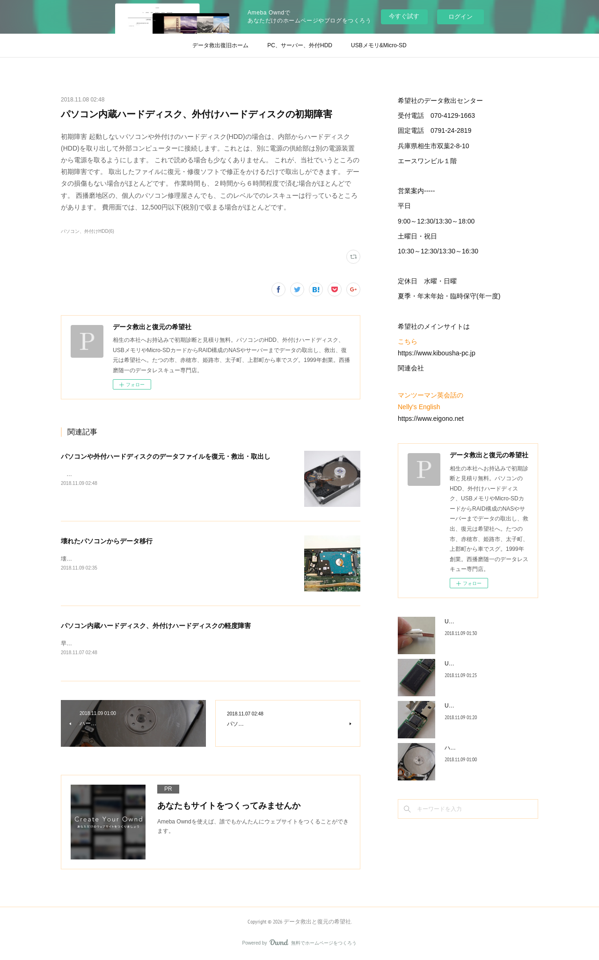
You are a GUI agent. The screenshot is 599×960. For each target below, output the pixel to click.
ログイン (460, 16)
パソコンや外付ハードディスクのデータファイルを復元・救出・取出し (165, 456)
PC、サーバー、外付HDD (299, 45)
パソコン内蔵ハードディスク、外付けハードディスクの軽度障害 (156, 625)
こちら (407, 341)
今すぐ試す (404, 16)
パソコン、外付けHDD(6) (87, 231)
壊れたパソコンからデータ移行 (107, 541)
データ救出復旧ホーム (220, 45)
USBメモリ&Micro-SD (379, 45)
